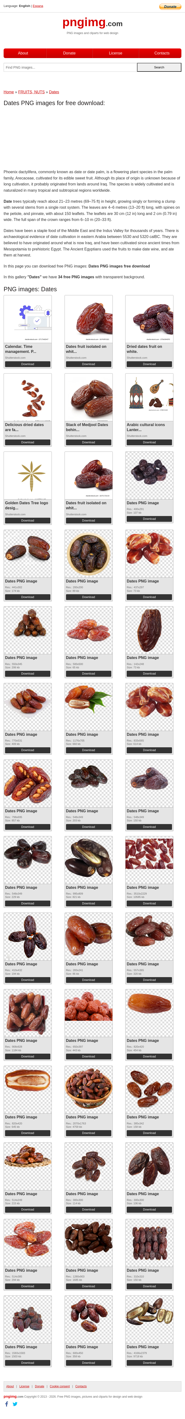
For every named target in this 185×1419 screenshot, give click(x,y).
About (23, 53)
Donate (69, 53)
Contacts (162, 53)
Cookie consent (60, 1386)
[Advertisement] (42, 139)
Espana (38, 6)
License (115, 53)
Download (27, 364)
